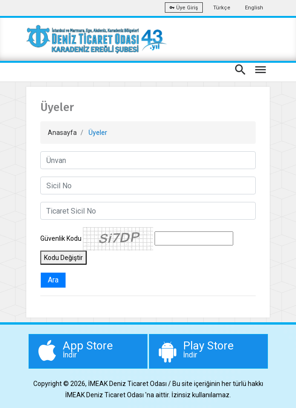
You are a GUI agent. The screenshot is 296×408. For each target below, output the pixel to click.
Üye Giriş (184, 8)
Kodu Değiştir (63, 257)
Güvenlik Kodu (60, 238)
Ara (53, 279)
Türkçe (221, 8)
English (254, 8)
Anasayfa (62, 132)
